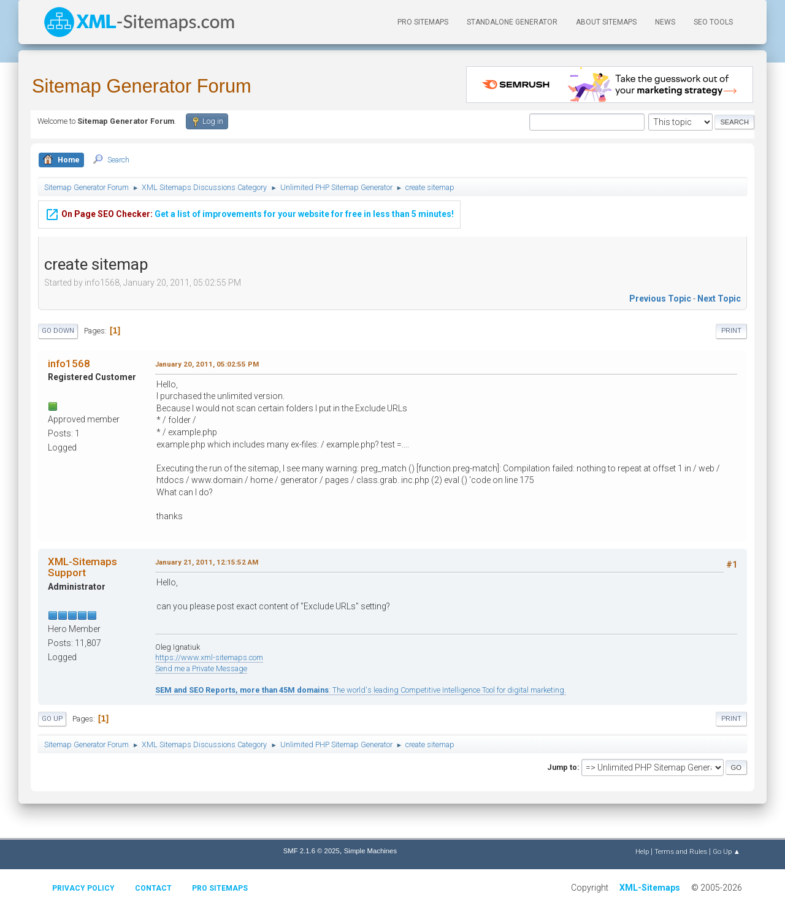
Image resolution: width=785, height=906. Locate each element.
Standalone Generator (512, 22)
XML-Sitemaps (649, 888)
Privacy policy (83, 888)
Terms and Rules (680, 851)
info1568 (69, 363)
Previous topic (660, 298)
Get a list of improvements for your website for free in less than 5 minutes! (249, 205)
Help (642, 851)
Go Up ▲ (726, 851)
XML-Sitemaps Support (82, 567)
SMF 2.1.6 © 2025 (311, 851)
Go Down (58, 331)
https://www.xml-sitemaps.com (209, 657)
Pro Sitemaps (220, 888)
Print (731, 331)
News (665, 22)
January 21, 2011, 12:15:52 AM (206, 562)
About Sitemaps (606, 22)
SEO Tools (713, 22)
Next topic (719, 298)
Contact (153, 888)
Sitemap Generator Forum (141, 86)
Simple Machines (370, 851)
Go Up (52, 719)
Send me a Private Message (201, 668)
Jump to (562, 767)
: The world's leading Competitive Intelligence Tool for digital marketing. (360, 690)
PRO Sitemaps (422, 22)
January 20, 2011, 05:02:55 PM (207, 364)
